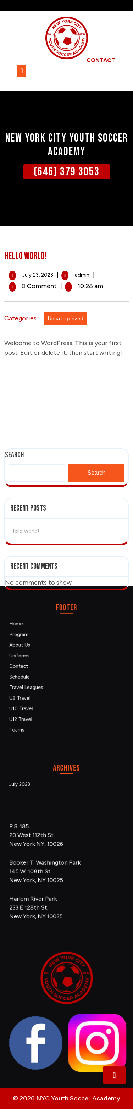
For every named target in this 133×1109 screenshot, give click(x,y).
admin (78, 275)
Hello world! (24, 215)
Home (34, 640)
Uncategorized (62, 318)
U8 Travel (37, 687)
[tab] (22, 71)
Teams (35, 708)
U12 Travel (37, 701)
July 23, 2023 (34, 275)
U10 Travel (37, 694)
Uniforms (36, 660)
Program (36, 647)
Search (97, 157)
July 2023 (36, 783)
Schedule (36, 674)
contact (101, 60)
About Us (36, 654)
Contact (36, 667)
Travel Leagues (41, 681)
